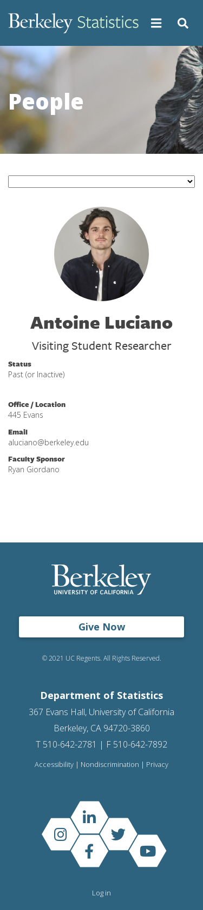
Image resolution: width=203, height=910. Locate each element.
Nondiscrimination (110, 764)
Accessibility (54, 764)
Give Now (101, 626)
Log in (101, 893)
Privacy (157, 764)
